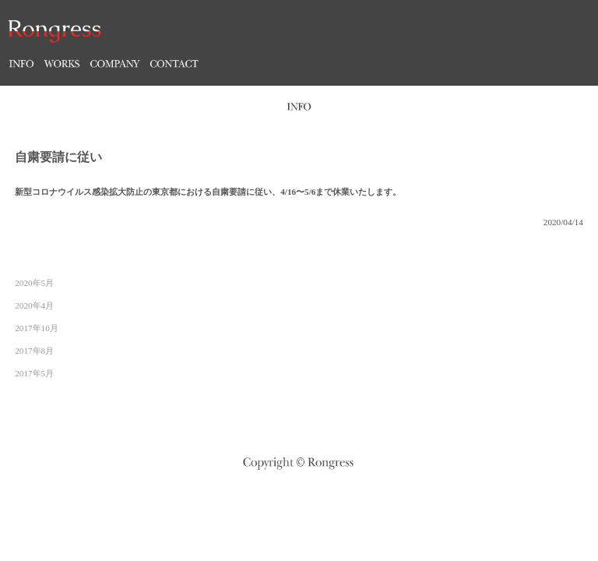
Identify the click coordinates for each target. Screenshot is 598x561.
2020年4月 (34, 305)
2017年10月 (36, 328)
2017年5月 (34, 373)
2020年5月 (34, 283)
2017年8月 (34, 350)
